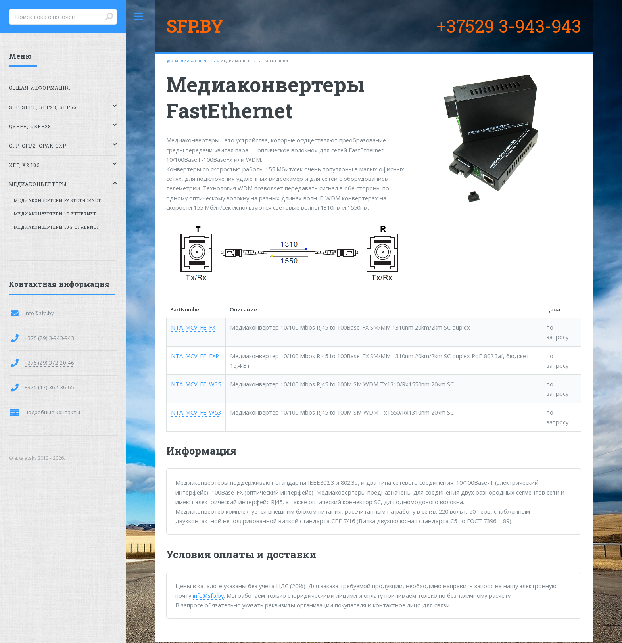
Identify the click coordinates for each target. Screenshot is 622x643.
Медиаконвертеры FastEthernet (57, 200)
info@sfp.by (208, 595)
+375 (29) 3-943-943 (49, 338)
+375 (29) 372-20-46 (49, 362)
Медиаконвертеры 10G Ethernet (57, 227)
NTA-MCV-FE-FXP (195, 356)
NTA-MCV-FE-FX (193, 327)
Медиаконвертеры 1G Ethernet (55, 214)
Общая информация (39, 88)
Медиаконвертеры (195, 61)
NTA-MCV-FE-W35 (196, 384)
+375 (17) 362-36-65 (49, 387)
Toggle (139, 16)
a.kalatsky (25, 458)
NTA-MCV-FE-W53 (196, 412)
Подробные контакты (52, 412)
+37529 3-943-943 (508, 25)
